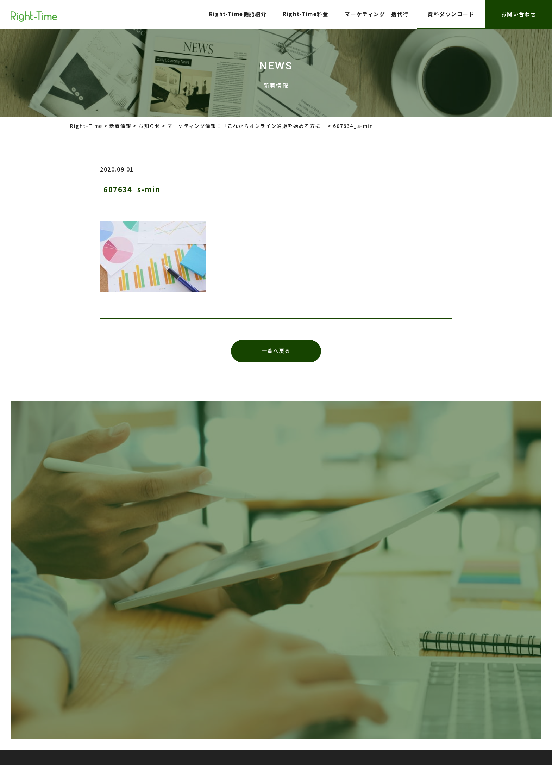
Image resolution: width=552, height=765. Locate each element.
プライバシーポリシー (176, 655)
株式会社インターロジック (349, 655)
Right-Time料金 (305, 14)
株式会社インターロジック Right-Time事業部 (337, 718)
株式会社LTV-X (264, 655)
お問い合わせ (518, 14)
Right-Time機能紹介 (237, 14)
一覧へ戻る (276, 351)
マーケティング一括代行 (377, 14)
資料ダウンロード (451, 14)
